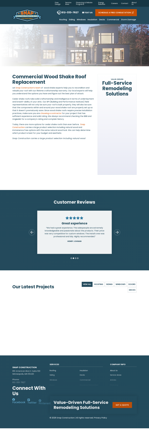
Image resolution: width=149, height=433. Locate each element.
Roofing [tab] (98, 284)
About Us (134, 3)
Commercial (113, 20)
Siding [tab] (109, 284)
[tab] (71, 260)
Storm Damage (128, 20)
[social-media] (18, 402)
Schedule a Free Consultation (116, 12)
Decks (102, 20)
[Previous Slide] (32, 234)
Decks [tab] (132, 290)
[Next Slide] (117, 234)
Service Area (68, 3)
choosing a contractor (51, 113)
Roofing (63, 20)
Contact (124, 3)
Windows (81, 20)
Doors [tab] (131, 284)
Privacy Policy (100, 417)
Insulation (92, 20)
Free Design (58, 3)
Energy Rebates (101, 3)
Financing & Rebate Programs (84, 3)
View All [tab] (87, 284)
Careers (114, 3)
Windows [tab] (120, 284)
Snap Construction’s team (28, 87)
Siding (72, 20)
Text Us (87, 12)
